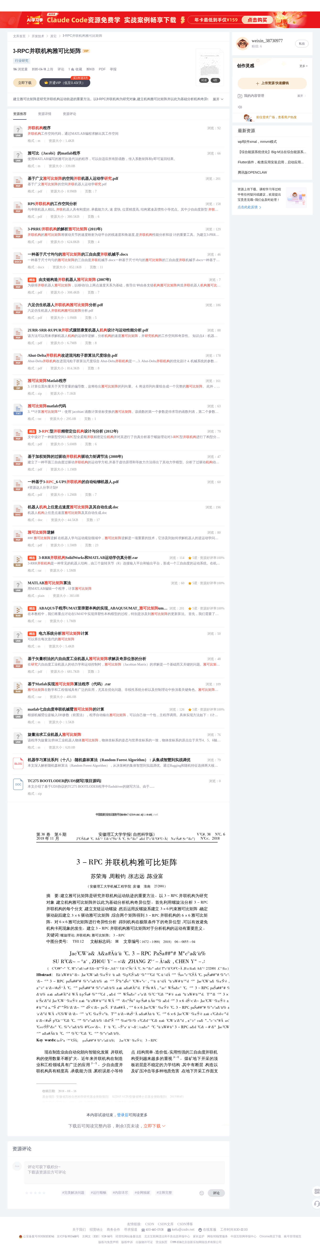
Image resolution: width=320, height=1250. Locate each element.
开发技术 (38, 36)
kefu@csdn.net (183, 1230)
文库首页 (19, 36)
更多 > (303, 66)
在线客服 (209, 1230)
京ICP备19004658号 (68, 1236)
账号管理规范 (292, 1236)
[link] (19, 36)
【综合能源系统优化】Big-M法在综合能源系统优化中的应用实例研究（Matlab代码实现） (272, 152)
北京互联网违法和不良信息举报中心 (167, 1236)
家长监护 (198, 1236)
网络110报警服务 (217, 1236)
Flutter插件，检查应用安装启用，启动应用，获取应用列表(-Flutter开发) (272, 162)
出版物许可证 (144, 1242)
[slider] (36, 1193)
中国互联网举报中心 (243, 1236)
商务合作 (113, 1230)
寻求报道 (130, 1230)
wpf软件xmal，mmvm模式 (257, 142)
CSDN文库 (165, 1224)
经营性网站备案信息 (128, 1236)
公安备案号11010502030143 (38, 1236)
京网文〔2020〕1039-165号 (97, 1236)
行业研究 (21, 61)
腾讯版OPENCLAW (252, 173)
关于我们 (79, 1230)
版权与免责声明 (108, 1242)
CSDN (149, 1224)
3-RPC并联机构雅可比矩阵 (51, 52)
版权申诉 (127, 1242)
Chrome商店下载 (270, 1236)
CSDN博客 (185, 1224)
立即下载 (155, 1126)
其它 (53, 36)
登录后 (122, 1115)
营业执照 (161, 1242)
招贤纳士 (96, 1230)
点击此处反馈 (249, 207)
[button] (218, 99)
